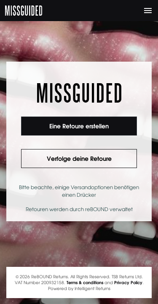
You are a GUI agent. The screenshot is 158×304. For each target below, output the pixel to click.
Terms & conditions (85, 282)
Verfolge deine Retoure (79, 158)
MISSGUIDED (23, 10)
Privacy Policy (128, 282)
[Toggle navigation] (148, 10)
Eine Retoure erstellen (79, 125)
